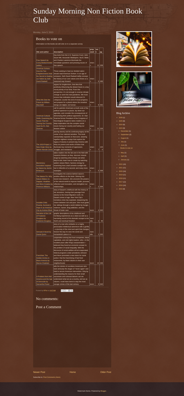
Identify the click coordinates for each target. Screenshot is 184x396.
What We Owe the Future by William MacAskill (43, 102)
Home (73, 372)
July (122, 142)
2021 (121, 168)
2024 (121, 124)
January (124, 160)
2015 (121, 189)
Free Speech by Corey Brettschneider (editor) (44, 62)
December (125, 131)
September (125, 134)
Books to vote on (126, 148)
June (123, 145)
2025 (121, 121)
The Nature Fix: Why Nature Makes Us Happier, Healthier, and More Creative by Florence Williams (44, 181)
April (122, 156)
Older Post (105, 372)
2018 (121, 178)
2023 (121, 128)
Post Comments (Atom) (51, 377)
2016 (121, 185)
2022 (121, 164)
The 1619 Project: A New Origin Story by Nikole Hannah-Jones (44, 147)
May (122, 153)
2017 (121, 182)
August (123, 138)
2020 (121, 171)
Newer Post (39, 372)
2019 (121, 175)
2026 (121, 117)
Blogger (103, 391)
